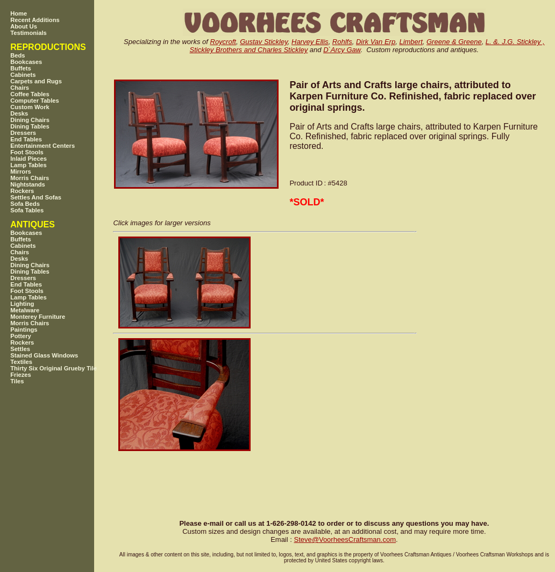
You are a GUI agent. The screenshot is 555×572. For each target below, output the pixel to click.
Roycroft (223, 42)
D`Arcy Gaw (341, 50)
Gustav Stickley (264, 42)
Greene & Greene (454, 42)
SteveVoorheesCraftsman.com (345, 539)
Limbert (410, 42)
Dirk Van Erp (375, 42)
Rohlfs (342, 42)
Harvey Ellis (310, 42)
